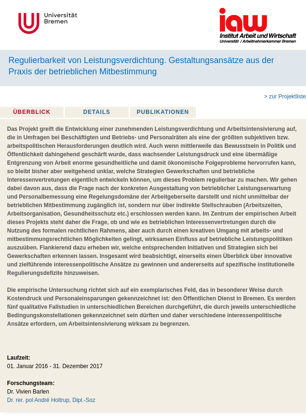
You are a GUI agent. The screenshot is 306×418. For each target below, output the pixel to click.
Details (96, 112)
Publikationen (163, 112)
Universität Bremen (79, 23)
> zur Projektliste (285, 96)
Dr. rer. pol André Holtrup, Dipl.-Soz (51, 400)
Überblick (32, 112)
